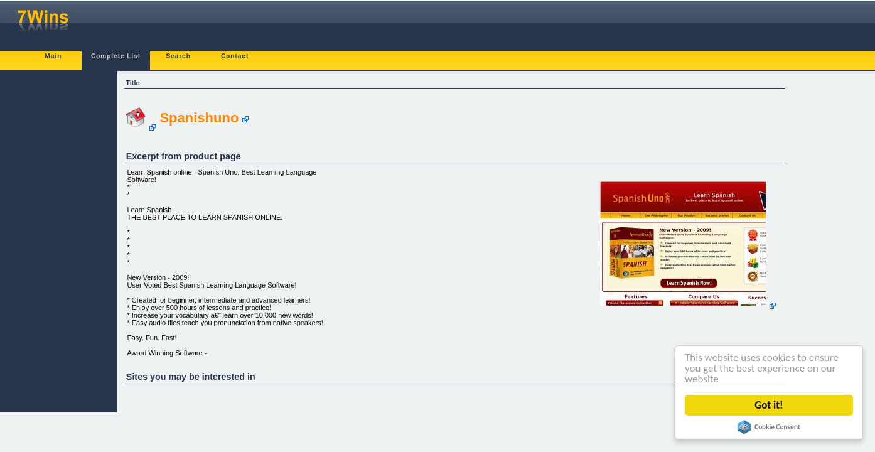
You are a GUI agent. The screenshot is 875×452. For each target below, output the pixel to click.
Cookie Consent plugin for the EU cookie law (769, 427)
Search (178, 56)
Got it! (770, 405)
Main (53, 56)
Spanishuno (199, 118)
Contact (235, 56)
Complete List (116, 56)
